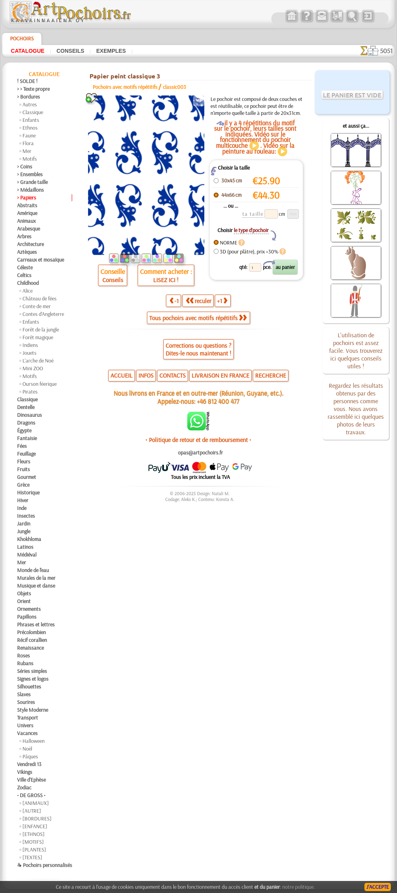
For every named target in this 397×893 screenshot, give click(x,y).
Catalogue (28, 51)
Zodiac (24, 787)
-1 (174, 301)
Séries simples (32, 671)
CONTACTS (172, 375)
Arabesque (28, 228)
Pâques (30, 756)
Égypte (24, 430)
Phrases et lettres (36, 624)
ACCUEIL (121, 375)
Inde (21, 508)
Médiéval (26, 554)
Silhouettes (29, 686)
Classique (32, 112)
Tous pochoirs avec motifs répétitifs (198, 318)
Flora (28, 143)
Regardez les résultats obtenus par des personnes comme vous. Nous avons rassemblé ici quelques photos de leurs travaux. (356, 408)
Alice (27, 290)
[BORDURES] (37, 818)
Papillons (26, 616)
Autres (29, 104)
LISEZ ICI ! (165, 280)
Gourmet (26, 476)
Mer (26, 150)
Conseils (71, 51)
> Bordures (28, 96)
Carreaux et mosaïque (40, 259)
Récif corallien (32, 639)
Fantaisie (27, 438)
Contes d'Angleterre (43, 313)
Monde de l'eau (33, 570)
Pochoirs (22, 38)
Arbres (24, 236)
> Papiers (26, 197)
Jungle (23, 531)
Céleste (25, 267)
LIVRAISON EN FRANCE (220, 375)
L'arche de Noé (38, 360)
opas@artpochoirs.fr (200, 452)
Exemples (111, 51)
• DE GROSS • (31, 795)
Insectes (26, 515)
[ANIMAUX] (35, 802)
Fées (22, 445)
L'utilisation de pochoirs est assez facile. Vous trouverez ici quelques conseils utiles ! (356, 350)
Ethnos (30, 127)
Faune (29, 135)
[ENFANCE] (34, 826)
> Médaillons (30, 189)
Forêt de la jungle (40, 329)
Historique (28, 492)
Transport (27, 717)
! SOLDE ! (27, 81)
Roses (23, 655)
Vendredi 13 (29, 764)
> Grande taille (32, 182)
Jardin (23, 523)
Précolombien (31, 632)
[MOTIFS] (33, 841)
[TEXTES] (32, 857)
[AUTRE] (31, 810)
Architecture (30, 244)
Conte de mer (36, 306)
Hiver (22, 500)
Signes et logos (32, 678)
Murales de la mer (36, 577)
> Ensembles (30, 174)
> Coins (24, 166)
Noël (27, 748)
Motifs (29, 158)
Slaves (24, 694)
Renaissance (30, 647)
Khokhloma (29, 539)
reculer (198, 301)
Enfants (30, 119)
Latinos (25, 546)
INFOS (146, 375)
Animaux (26, 220)
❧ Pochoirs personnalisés (44, 865)
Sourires (26, 702)
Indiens (30, 345)
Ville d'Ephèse (31, 779)
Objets (24, 593)
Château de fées (39, 298)
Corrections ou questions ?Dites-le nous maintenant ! (198, 349)
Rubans (25, 663)
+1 (222, 301)
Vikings (24, 771)
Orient (24, 601)
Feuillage (26, 453)
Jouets (29, 352)
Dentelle (26, 407)
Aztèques (27, 251)
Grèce (23, 484)
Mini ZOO (32, 368)
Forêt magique (37, 337)
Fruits (23, 469)
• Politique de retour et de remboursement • (198, 440)
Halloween (33, 740)
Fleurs (23, 461)
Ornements (29, 608)
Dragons (26, 422)
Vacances (27, 733)
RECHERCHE (270, 375)
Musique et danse (36, 585)
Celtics (24, 275)
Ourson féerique (39, 383)
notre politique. (298, 886)
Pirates (30, 391)
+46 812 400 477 (218, 401)
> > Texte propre (33, 88)
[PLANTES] (34, 849)
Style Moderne (32, 709)
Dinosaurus (29, 414)
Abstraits (27, 205)
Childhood (28, 282)
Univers (25, 725)
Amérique (27, 213)
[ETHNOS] (33, 834)
